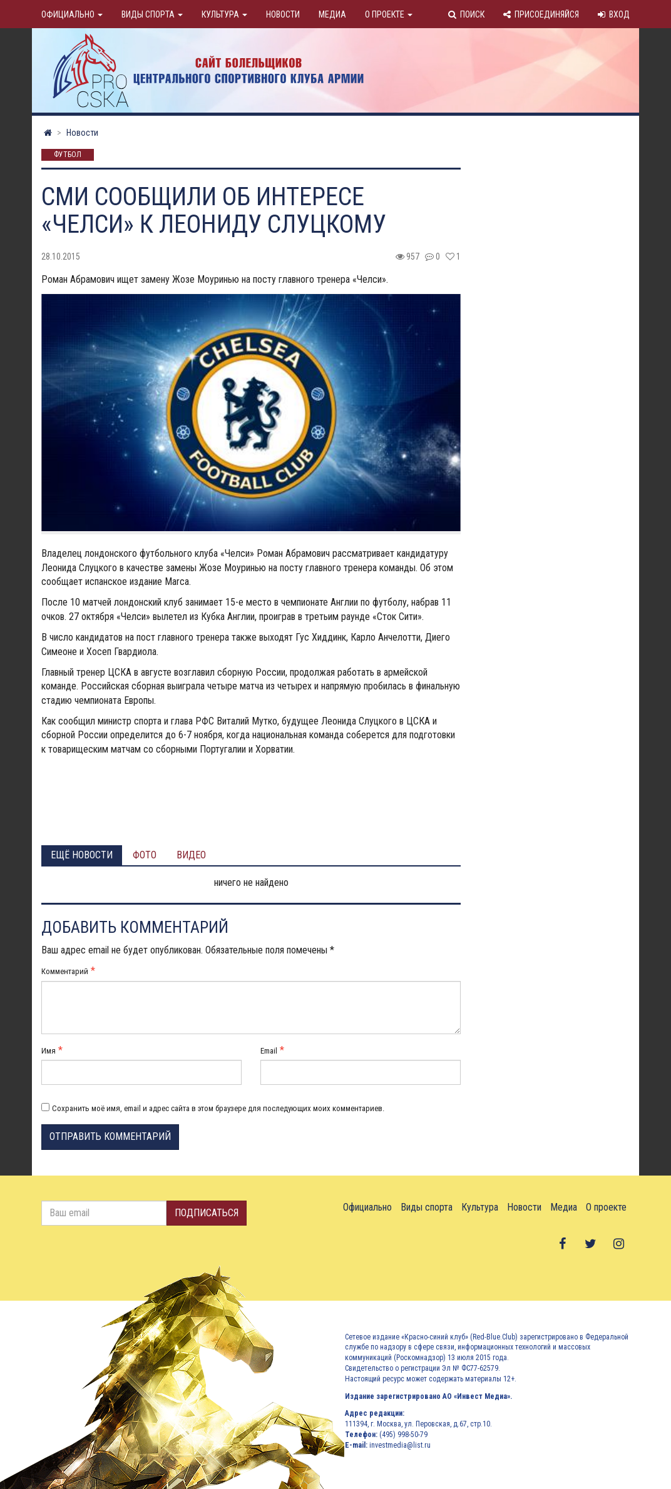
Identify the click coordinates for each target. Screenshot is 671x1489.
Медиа (332, 14)
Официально (72, 14)
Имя (48, 1050)
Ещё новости (82, 855)
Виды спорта (152, 14)
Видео (191, 855)
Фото (144, 855)
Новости (283, 14)
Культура (224, 14)
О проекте (388, 14)
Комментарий (64, 971)
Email (268, 1050)
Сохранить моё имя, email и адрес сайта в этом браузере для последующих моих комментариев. (218, 1108)
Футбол (67, 155)
